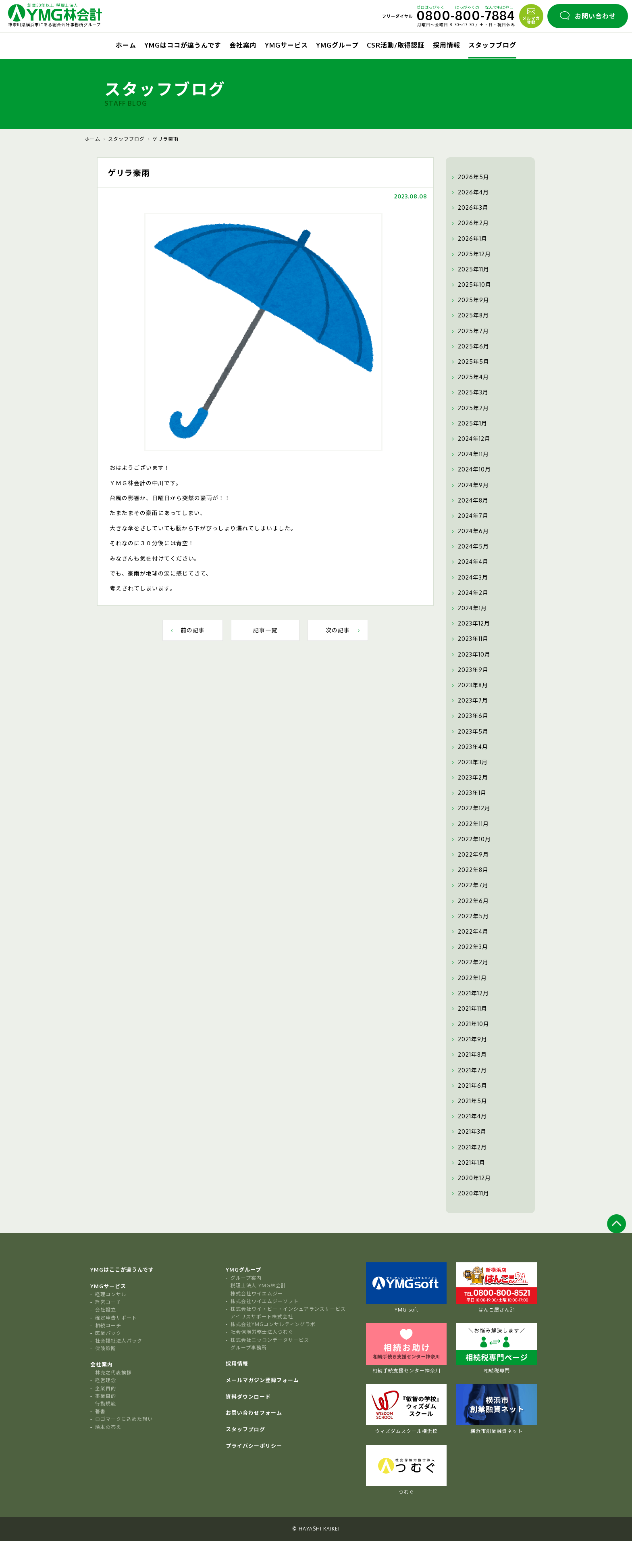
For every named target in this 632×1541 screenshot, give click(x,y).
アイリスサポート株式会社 (262, 1317)
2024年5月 (469, 546)
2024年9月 (469, 485)
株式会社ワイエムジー (257, 1294)
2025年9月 (469, 300)
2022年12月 (470, 808)
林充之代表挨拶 (113, 1373)
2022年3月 (469, 947)
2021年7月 (468, 1070)
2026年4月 (469, 192)
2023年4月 (469, 747)
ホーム (126, 45)
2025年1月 (468, 423)
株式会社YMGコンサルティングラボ (273, 1324)
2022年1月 (468, 978)
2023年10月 (470, 654)
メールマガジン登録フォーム (262, 1380)
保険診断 (105, 1348)
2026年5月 (469, 177)
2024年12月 (470, 438)
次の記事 (344, 630)
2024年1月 (468, 608)
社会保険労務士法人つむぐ (262, 1332)
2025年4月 (469, 377)
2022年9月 (469, 854)
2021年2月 (468, 1147)
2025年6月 (469, 346)
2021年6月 (468, 1085)
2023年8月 (469, 685)
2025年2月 (469, 408)
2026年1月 (468, 238)
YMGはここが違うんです (122, 1269)
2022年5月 (469, 916)
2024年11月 (469, 454)
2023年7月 (469, 700)
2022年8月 (469, 870)
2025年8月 (469, 315)
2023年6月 (469, 715)
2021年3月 (468, 1131)
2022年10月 (470, 839)
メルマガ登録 (531, 15)
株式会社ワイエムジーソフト (265, 1301)
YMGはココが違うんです (182, 45)
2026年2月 (469, 223)
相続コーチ (108, 1325)
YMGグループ (337, 45)
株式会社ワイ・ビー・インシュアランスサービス (288, 1309)
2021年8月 (468, 1054)
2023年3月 (469, 762)
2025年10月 (470, 284)
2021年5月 (468, 1101)
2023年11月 (469, 638)
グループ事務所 (249, 1348)
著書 (100, 1411)
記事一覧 (265, 630)
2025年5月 (469, 361)
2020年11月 (469, 1193)
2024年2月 (469, 592)
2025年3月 (469, 392)
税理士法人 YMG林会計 (258, 1285)
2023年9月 (469, 670)
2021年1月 (467, 1162)
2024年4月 (469, 561)
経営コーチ (108, 1302)
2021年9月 (468, 1039)
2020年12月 (470, 1178)
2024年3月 (469, 577)
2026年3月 (469, 207)
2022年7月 (469, 885)
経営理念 (105, 1380)
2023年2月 (469, 777)
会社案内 (243, 45)
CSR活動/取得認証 (396, 45)
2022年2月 (469, 962)
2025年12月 (470, 254)
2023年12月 (470, 623)
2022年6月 (469, 901)
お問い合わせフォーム (254, 1413)
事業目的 (105, 1396)
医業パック (108, 1333)
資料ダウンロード (248, 1396)
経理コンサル (111, 1294)
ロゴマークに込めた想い (124, 1419)
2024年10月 (470, 469)
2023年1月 (468, 793)
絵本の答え (108, 1427)
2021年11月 (468, 1008)
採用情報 (446, 45)
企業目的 (105, 1388)
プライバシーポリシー (254, 1446)
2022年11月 (469, 824)
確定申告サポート (116, 1318)
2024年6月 (469, 531)
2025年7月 (469, 331)
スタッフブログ (492, 45)
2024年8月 (469, 500)
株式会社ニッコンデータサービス (270, 1340)
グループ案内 (246, 1278)
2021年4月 (468, 1116)
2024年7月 (469, 515)
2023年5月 (469, 731)
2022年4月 (469, 931)
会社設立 (105, 1310)
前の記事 (187, 630)
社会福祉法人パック (118, 1341)
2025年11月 (469, 269)
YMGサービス (286, 45)
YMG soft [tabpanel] (406, 1287)
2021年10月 (469, 1024)
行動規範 (105, 1404)
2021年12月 (469, 993)
